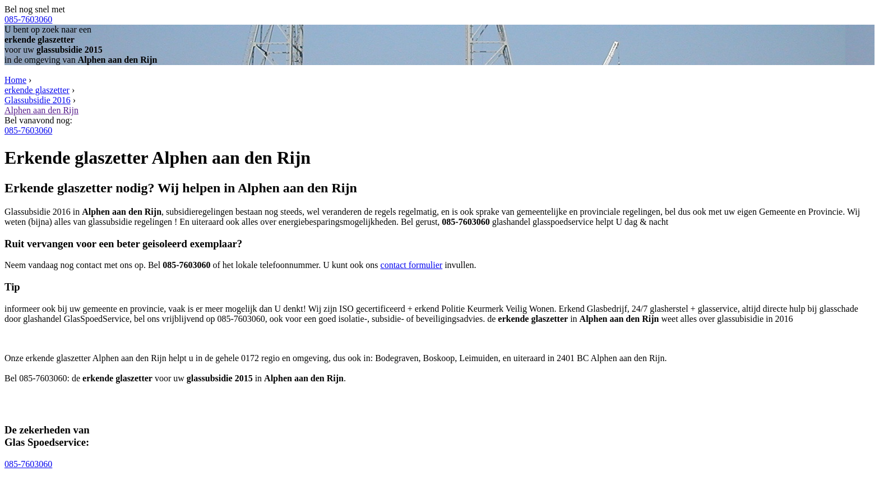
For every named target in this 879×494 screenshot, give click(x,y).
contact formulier (412, 265)
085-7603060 (28, 19)
